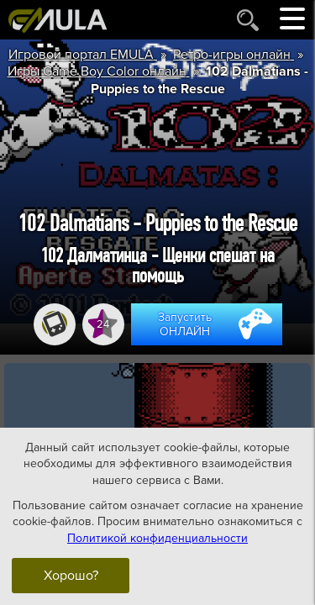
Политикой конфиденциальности (157, 537)
